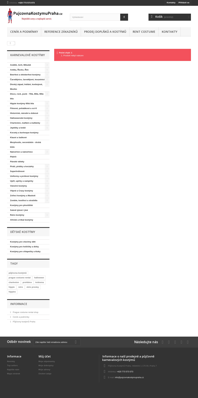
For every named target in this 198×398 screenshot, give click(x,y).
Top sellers (12, 365)
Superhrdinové (17, 171)
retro (20, 287)
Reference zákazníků (61, 32)
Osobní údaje (44, 373)
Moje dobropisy (46, 365)
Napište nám (13, 369)
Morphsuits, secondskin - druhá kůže (25, 144)
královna (39, 282)
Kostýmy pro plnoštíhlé (21, 205)
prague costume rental (19, 277)
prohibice (27, 282)
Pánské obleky (17, 161)
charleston (14, 282)
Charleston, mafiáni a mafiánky (25, 123)
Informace (18, 304)
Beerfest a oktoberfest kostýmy (25, 74)
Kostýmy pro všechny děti (23, 242)
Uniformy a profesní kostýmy (24, 176)
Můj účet (44, 356)
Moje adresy (44, 369)
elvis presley (33, 287)
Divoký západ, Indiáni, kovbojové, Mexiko (26, 86)
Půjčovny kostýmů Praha (23, 321)
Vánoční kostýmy (18, 186)
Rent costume (144, 32)
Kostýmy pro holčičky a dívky (24, 246)
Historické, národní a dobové (24, 113)
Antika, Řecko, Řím (19, 70)
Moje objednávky (46, 361)
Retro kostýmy (17, 215)
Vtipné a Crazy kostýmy (21, 191)
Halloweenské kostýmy (21, 118)
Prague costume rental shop (25, 312)
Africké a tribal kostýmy (21, 220)
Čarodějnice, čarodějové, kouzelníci (27, 79)
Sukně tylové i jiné (19, 210)
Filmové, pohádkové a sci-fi (23, 108)
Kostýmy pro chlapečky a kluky (25, 251)
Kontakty (171, 2)
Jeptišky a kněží (18, 128)
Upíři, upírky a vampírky (21, 181)
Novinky (11, 361)
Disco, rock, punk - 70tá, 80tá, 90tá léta (26, 96)
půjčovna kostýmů (18, 273)
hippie (12, 287)
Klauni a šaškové (18, 137)
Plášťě (13, 157)
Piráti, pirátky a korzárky (22, 166)
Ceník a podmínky (24, 32)
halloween (39, 277)
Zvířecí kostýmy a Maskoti (22, 195)
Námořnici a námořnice (21, 152)
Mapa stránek (13, 373)
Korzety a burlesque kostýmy (24, 132)
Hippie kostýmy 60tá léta (22, 103)
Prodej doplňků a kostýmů (105, 32)
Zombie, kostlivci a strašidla (23, 200)
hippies (12, 292)
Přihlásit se (184, 2)
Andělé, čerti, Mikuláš (20, 65)
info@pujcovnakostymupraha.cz (129, 377)
